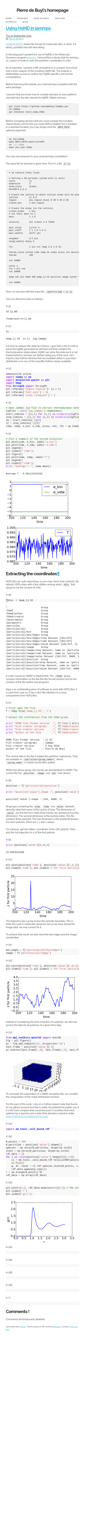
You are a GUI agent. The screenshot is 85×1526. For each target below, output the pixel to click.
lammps (31, 57)
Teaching (60, 18)
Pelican (23, 1325)
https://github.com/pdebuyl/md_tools (27, 1114)
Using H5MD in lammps (28, 28)
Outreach (11, 22)
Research (23, 18)
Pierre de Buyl (16, 38)
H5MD (9, 44)
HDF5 (20, 44)
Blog (25, 22)
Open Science (41, 18)
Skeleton (57, 1325)
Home (9, 18)
